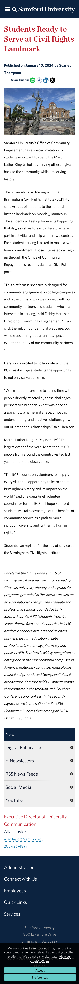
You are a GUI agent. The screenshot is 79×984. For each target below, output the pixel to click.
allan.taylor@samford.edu (24, 839)
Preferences (40, 977)
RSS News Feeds (22, 774)
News (11, 734)
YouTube (14, 800)
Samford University (40, 927)
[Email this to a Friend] (32, 80)
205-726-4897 (16, 846)
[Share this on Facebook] (39, 80)
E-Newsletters (20, 761)
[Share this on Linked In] (45, 80)
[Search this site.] (14, 9)
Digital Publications (25, 747)
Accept (40, 970)
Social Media (18, 787)
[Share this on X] (52, 80)
